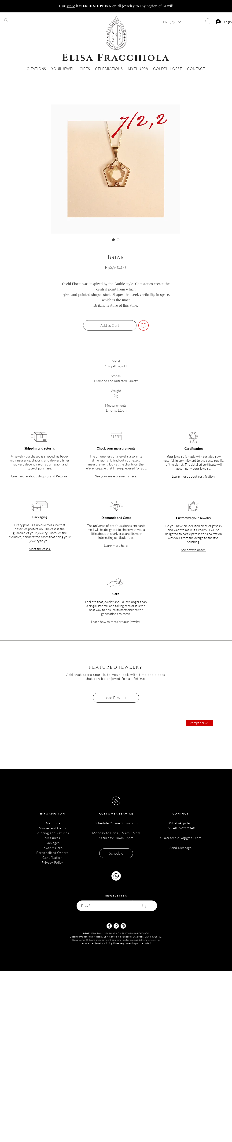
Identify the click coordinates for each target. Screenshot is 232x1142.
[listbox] (172, 22)
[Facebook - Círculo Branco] (109, 926)
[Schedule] (116, 853)
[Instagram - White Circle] (123, 926)
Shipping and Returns (52, 833)
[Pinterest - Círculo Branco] (116, 926)
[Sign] (145, 905)
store (71, 6)
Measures (52, 838)
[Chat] (116, 876)
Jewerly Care (52, 848)
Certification (52, 857)
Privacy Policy (52, 862)
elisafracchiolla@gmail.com (180, 838)
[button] (172, 22)
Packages (52, 843)
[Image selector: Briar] (113, 239)
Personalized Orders (52, 853)
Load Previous (115, 697)
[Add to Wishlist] (143, 325)
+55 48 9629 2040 (180, 828)
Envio (116, 274)
